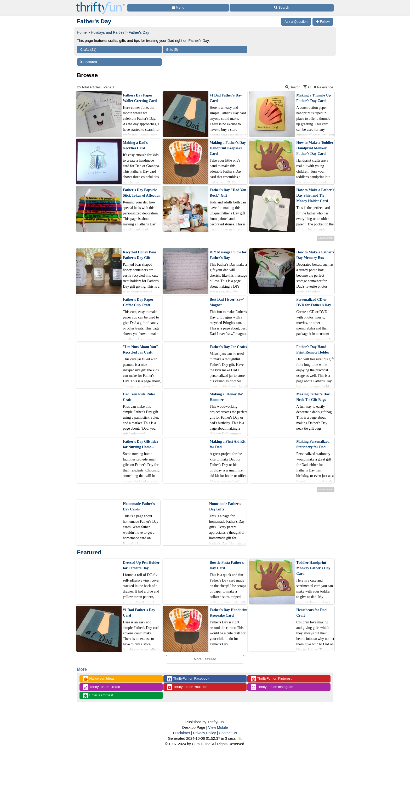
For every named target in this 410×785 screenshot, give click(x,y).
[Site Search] (282, 8)
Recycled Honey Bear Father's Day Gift (139, 255)
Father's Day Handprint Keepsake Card (229, 612)
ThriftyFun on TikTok (101, 687)
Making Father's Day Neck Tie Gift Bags (313, 397)
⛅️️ (240, 738)
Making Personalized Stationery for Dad (312, 444)
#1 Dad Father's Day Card (226, 98)
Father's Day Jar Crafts (228, 347)
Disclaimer (181, 733)
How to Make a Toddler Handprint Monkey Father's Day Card (314, 148)
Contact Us (228, 733)
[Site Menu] (178, 8)
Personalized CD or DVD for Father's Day (313, 302)
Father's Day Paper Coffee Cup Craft (138, 302)
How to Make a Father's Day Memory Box (315, 255)
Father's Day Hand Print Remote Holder (312, 349)
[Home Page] (100, 3)
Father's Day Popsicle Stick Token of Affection (142, 192)
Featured (88, 62)
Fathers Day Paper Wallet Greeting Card (140, 98)
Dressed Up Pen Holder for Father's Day (141, 565)
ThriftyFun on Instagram (272, 687)
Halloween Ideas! (99, 678)
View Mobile (218, 727)
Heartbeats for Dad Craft (311, 612)
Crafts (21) (88, 50)
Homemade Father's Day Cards (139, 506)
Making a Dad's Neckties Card (135, 145)
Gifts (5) (172, 50)
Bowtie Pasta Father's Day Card (227, 565)
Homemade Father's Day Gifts (225, 506)
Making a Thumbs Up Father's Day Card (313, 98)
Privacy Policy (204, 733)
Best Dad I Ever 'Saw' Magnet (227, 302)
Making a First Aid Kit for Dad (228, 444)
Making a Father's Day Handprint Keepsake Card (228, 148)
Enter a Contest (98, 695)
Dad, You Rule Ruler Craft (139, 397)
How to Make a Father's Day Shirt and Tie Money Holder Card (315, 195)
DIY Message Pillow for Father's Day (228, 255)
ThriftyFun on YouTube (187, 687)
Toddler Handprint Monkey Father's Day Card (313, 568)
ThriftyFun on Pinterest (271, 678)
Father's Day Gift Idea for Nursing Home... (140, 444)
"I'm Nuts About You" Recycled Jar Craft (140, 349)
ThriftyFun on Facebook (188, 678)
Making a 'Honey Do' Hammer (226, 397)
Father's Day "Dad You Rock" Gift (228, 192)
